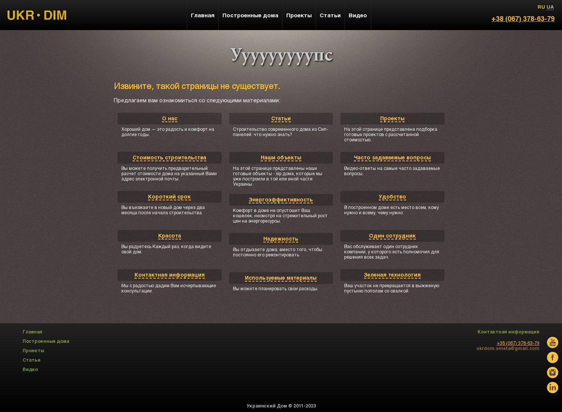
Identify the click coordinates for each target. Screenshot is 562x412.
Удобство (392, 196)
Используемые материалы (281, 277)
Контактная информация (169, 274)
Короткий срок (169, 196)
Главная (203, 15)
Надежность (280, 238)
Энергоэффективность (281, 199)
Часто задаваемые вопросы (392, 157)
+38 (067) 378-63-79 (522, 18)
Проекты (392, 118)
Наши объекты (281, 157)
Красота (169, 235)
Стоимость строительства (169, 157)
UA (550, 7)
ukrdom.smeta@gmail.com (507, 348)
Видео (358, 15)
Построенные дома (250, 15)
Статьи (281, 118)
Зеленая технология (392, 274)
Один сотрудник (392, 235)
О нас (169, 118)
